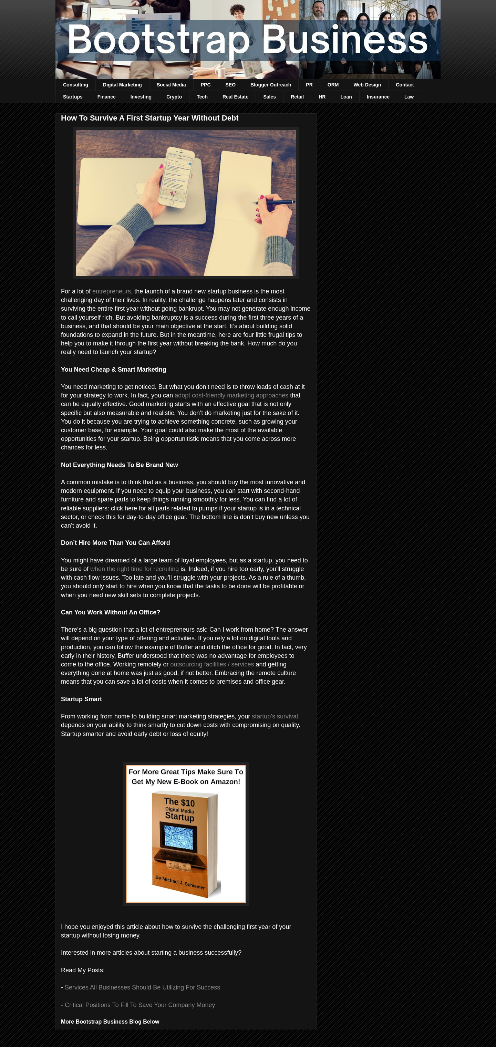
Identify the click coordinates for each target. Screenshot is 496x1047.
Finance (106, 97)
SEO (231, 84)
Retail (297, 97)
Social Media (171, 84)
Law (409, 97)
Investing (141, 97)
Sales (269, 97)
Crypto (174, 97)
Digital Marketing (122, 84)
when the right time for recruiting (134, 569)
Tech (202, 97)
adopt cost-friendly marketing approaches (231, 395)
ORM (333, 84)
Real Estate (235, 97)
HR (322, 97)
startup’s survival (275, 716)
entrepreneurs (111, 291)
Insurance (378, 97)
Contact (405, 84)
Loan (346, 97)
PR (309, 84)
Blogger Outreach (270, 84)
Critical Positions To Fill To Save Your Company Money (140, 1005)
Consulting (75, 84)
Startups (73, 97)
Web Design (367, 84)
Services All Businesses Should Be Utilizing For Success (142, 987)
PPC (206, 84)
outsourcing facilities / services (212, 664)
